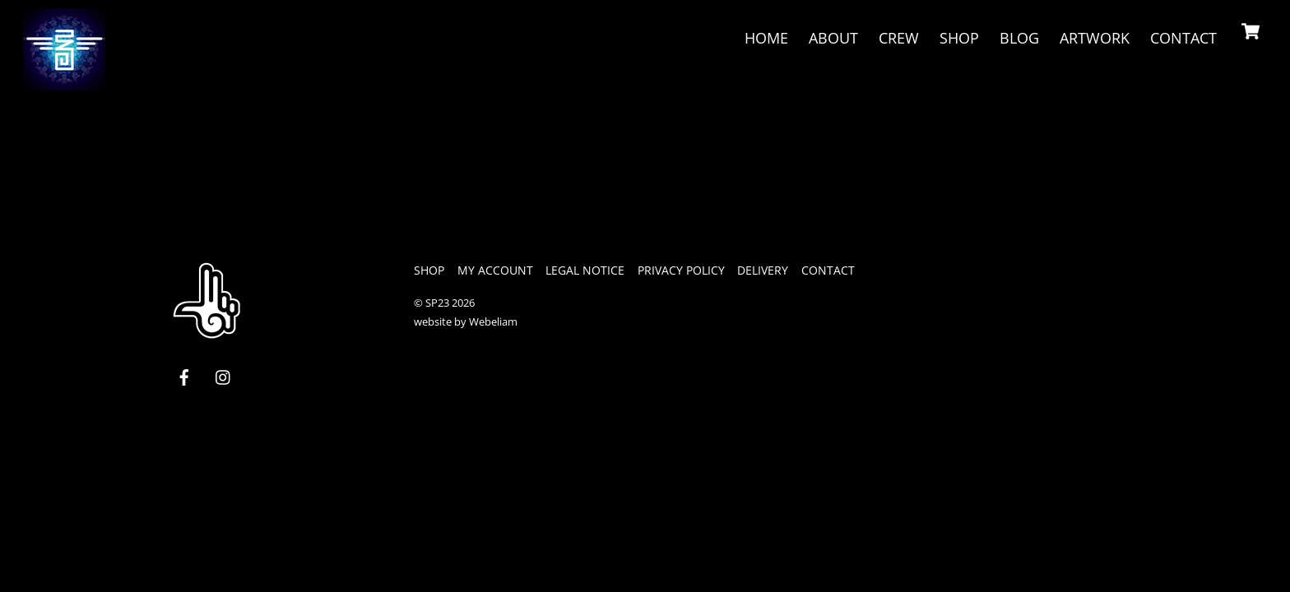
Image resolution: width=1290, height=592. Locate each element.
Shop (959, 38)
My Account (495, 270)
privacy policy (681, 270)
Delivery (762, 270)
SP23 (437, 302)
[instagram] (223, 376)
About (833, 38)
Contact (1183, 38)
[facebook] (184, 376)
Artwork (1095, 38)
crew (899, 38)
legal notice (584, 270)
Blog (1019, 38)
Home (766, 38)
